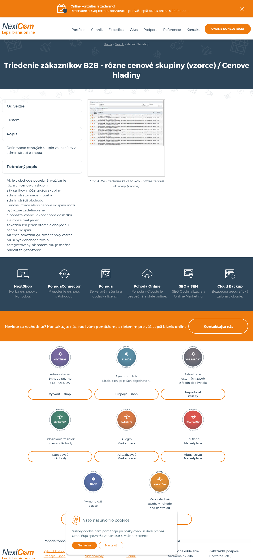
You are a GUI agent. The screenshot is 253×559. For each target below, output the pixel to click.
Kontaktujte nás (218, 330)
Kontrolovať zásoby (57, 526)
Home (108, 44)
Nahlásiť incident (97, 506)
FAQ (88, 501)
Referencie (171, 30)
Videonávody (94, 497)
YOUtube (250, 76)
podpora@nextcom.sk (225, 516)
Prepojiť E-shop (55, 497)
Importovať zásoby (57, 501)
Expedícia (116, 30)
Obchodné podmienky (142, 506)
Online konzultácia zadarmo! (93, 7)
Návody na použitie (98, 492)
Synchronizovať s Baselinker (63, 521)
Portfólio (77, 30)
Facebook (250, 54)
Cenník (96, 30)
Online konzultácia (227, 29)
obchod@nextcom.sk (183, 516)
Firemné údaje (136, 492)
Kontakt (192, 30)
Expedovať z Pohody (58, 506)
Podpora (150, 30)
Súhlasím (87, 545)
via (133, 30)
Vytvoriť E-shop (54, 492)
